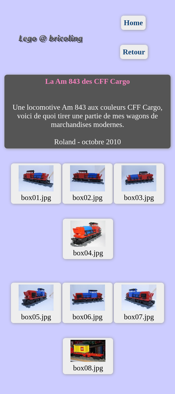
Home (133, 22)
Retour (134, 52)
